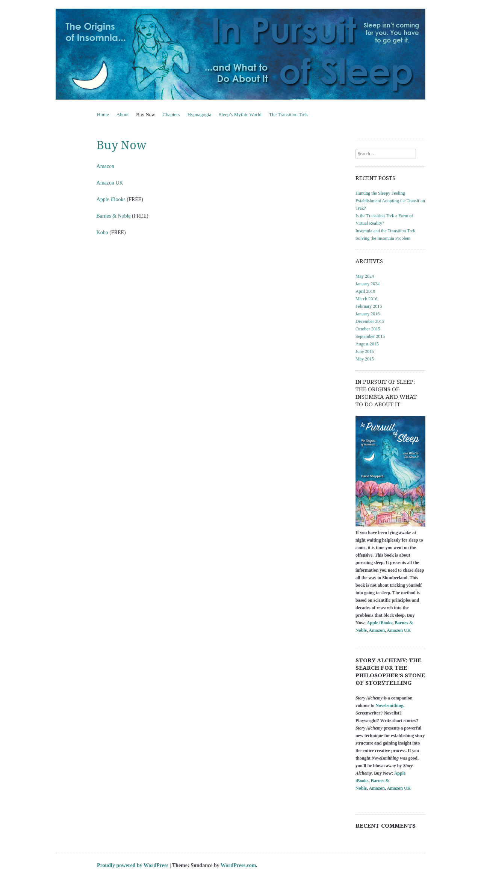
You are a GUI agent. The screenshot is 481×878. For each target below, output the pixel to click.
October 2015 (367, 329)
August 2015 (367, 344)
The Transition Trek (288, 114)
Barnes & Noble (114, 216)
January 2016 (367, 313)
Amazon (105, 166)
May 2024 (364, 276)
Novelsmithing (389, 705)
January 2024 (367, 283)
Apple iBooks (111, 199)
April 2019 (365, 291)
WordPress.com (238, 865)
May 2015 (364, 359)
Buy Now (145, 114)
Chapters (171, 114)
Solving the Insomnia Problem (382, 238)
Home (103, 114)
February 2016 (368, 306)
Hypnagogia (200, 114)
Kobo (102, 232)
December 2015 (369, 321)
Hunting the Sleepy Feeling (380, 193)
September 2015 (370, 336)
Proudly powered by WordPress (132, 865)
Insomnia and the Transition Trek (385, 230)
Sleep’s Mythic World (240, 114)
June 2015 (364, 351)
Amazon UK (110, 183)
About (122, 114)
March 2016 (366, 298)
